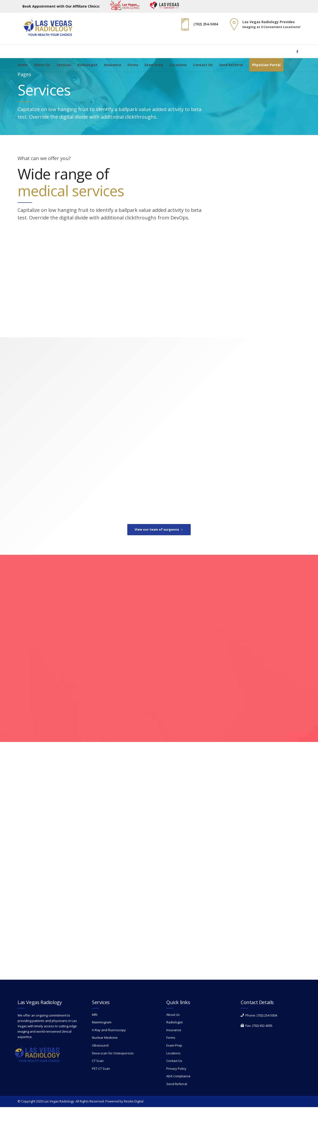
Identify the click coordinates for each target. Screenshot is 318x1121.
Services (64, 64)
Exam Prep (154, 64)
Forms (133, 64)
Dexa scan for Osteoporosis (113, 1067)
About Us (42, 64)
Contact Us (203, 64)
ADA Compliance (178, 1090)
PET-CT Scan (101, 1082)
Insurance (112, 64)
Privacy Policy (176, 1082)
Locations (178, 64)
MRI (94, 1028)
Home (23, 64)
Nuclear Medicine (105, 1051)
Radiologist (88, 64)
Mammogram (101, 1036)
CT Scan (98, 1074)
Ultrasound (100, 1059)
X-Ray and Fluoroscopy (109, 1044)
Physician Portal (266, 64)
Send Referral (231, 64)
